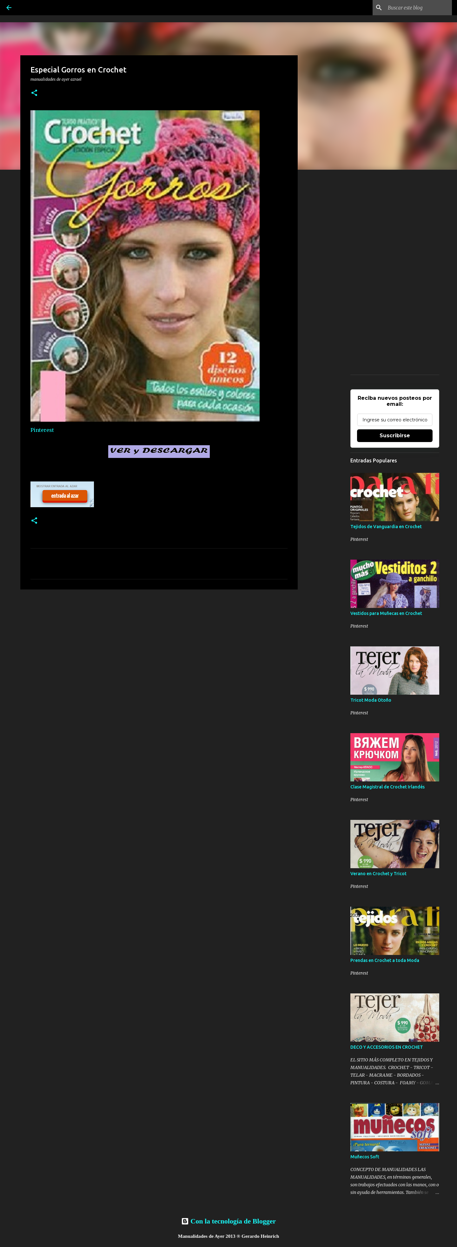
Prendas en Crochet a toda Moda (384, 960)
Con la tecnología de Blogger (228, 1221)
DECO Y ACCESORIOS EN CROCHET (386, 1047)
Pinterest (42, 430)
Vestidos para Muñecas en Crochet (386, 613)
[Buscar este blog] (418, 7)
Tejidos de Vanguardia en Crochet (386, 526)
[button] (34, 93)
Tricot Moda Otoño (370, 700)
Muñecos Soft (364, 1156)
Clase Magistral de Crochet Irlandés (387, 786)
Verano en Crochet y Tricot (378, 873)
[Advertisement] (159, 643)
